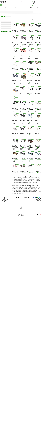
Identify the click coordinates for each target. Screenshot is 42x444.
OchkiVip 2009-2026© (21, 214)
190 (26, 176)
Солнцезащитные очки (5, 18)
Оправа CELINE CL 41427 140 (30, 30)
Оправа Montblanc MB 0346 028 (14, 68)
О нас (21, 206)
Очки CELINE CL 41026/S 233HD (15, 95)
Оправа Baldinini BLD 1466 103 (38, 133)
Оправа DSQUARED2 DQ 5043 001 (37, 94)
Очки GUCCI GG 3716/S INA (29, 43)
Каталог (17, 197)
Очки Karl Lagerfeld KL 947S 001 (22, 134)
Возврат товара (26, 198)
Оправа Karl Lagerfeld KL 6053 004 (29, 94)
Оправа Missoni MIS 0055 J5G (37, 171)
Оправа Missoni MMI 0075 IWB (37, 158)
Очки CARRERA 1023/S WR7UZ (22, 55)
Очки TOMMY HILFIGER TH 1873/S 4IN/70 (22, 172)
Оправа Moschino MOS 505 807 (38, 80)
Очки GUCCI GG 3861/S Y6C (22, 43)
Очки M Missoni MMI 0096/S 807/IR (22, 121)
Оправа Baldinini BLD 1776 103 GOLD (30, 80)
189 (25, 176)
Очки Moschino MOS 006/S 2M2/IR (30, 68)
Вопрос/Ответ (27, 197)
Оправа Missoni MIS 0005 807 (15, 121)
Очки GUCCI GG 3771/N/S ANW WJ (22, 158)
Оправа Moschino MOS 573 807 (23, 146)
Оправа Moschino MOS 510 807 (15, 108)
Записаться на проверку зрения (38, 5)
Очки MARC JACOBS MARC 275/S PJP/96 (14, 81)
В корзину (16, 31)
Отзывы (21, 208)
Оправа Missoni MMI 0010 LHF (30, 55)
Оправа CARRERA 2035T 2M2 (38, 55)
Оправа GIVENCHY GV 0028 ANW (15, 30)
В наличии (39, 19)
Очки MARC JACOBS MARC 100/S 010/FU (14, 146)
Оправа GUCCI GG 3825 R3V (38, 68)
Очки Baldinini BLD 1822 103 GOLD (15, 133)
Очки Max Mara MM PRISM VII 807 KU (30, 159)
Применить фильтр (7, 31)
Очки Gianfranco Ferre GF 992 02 (22, 81)
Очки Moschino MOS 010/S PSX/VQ (15, 171)
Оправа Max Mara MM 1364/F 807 (38, 43)
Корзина (4, 4)
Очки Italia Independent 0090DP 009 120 (37, 121)
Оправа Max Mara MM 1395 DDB (30, 133)
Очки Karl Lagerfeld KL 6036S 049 (29, 146)
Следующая (29, 176)
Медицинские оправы (4, 19)
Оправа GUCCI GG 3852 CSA (15, 55)
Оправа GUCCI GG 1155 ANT (15, 43)
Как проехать (22, 209)
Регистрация (5, 204)
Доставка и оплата (22, 210)
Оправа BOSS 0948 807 (30, 171)
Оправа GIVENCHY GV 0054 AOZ (23, 68)
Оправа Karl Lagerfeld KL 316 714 (38, 108)
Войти (1, 204)
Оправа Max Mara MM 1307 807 (23, 108)
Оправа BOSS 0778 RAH (23, 93)
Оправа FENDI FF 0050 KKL (30, 108)
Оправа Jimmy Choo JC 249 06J (37, 146)
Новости (21, 207)
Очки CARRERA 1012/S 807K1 (14, 158)
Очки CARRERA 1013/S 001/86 (22, 30)
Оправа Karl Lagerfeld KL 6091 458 (29, 121)
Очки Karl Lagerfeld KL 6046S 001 (37, 31)
